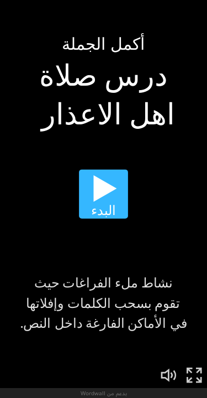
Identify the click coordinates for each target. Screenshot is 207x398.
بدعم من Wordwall (104, 393)
